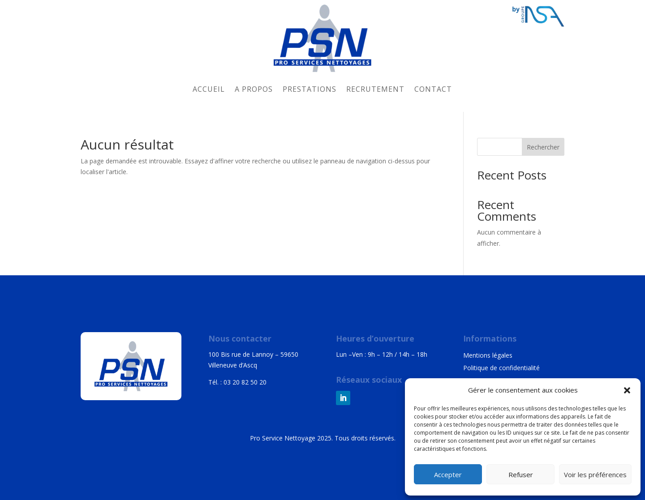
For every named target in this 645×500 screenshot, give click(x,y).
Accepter (448, 474)
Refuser (520, 474)
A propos (254, 89)
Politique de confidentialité (501, 367)
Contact (433, 89)
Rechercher (543, 147)
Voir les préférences (595, 474)
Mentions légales (487, 355)
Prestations (309, 89)
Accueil (209, 89)
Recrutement (375, 89)
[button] (627, 390)
